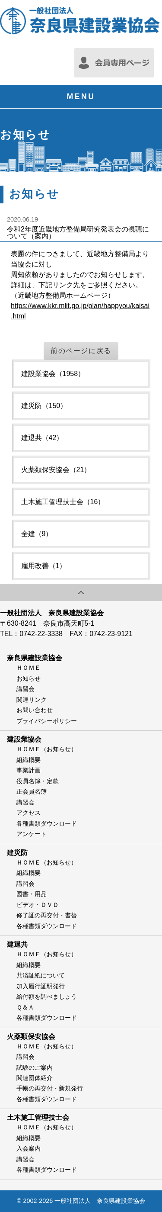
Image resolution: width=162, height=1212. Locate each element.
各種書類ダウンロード (46, 823)
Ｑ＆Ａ (25, 1007)
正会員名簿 (31, 791)
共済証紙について (40, 975)
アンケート (31, 833)
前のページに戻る (81, 350)
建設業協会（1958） (53, 373)
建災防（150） (44, 405)
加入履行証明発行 (40, 986)
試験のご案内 (34, 1067)
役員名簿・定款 (37, 781)
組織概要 (28, 759)
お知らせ (28, 678)
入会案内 (28, 1148)
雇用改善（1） (44, 565)
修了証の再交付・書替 (46, 915)
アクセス (28, 812)
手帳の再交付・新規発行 (49, 1088)
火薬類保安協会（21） (56, 469)
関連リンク (31, 699)
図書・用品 (31, 894)
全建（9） (37, 533)
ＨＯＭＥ (28, 667)
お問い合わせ (34, 710)
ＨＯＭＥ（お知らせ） (46, 749)
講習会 (25, 688)
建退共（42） (42, 437)
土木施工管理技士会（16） (63, 501)
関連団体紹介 (34, 1077)
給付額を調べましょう (46, 996)
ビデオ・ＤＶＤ (37, 904)
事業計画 (28, 770)
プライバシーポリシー (46, 720)
